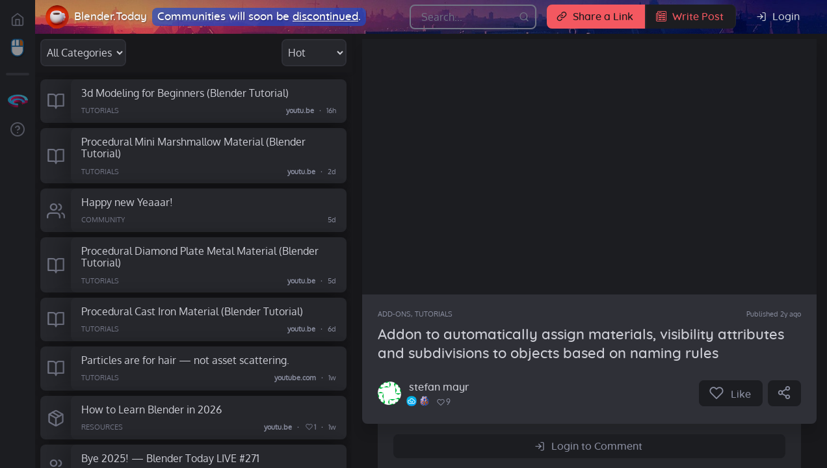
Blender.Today (110, 16)
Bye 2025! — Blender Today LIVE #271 (170, 458)
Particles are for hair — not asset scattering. (185, 360)
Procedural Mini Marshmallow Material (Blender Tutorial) (193, 147)
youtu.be (300, 111)
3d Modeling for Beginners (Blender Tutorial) (185, 92)
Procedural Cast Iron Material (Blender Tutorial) (192, 311)
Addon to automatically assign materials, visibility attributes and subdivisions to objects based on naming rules (581, 344)
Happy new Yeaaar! (127, 202)
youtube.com (295, 378)
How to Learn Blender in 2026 (151, 409)
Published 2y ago (773, 313)
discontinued (325, 16)
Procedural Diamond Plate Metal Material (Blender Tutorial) (200, 256)
